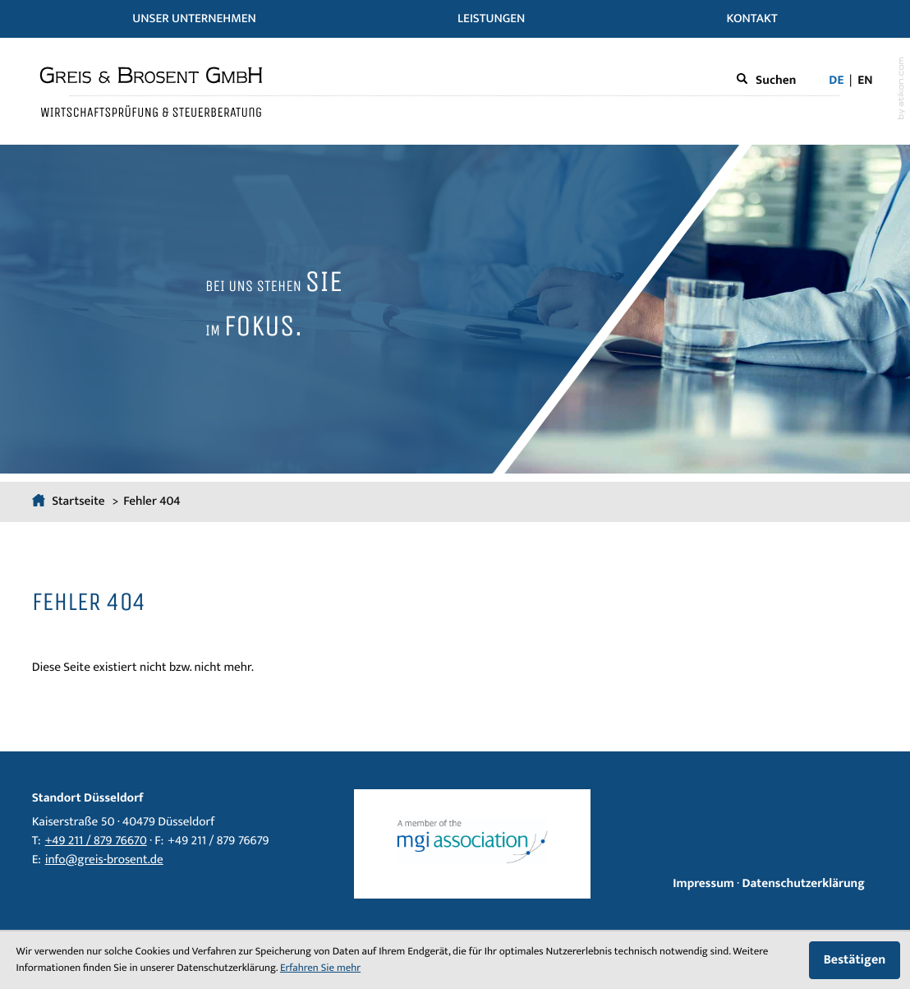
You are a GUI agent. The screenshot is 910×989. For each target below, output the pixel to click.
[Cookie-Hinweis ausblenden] (854, 960)
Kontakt (752, 19)
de (836, 81)
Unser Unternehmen (193, 19)
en (864, 81)
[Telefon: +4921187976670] (96, 842)
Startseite (70, 502)
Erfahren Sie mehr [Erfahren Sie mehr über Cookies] (320, 968)
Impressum (703, 884)
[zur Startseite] (151, 91)
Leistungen (491, 19)
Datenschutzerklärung (803, 884)
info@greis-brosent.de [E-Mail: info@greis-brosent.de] (104, 861)
